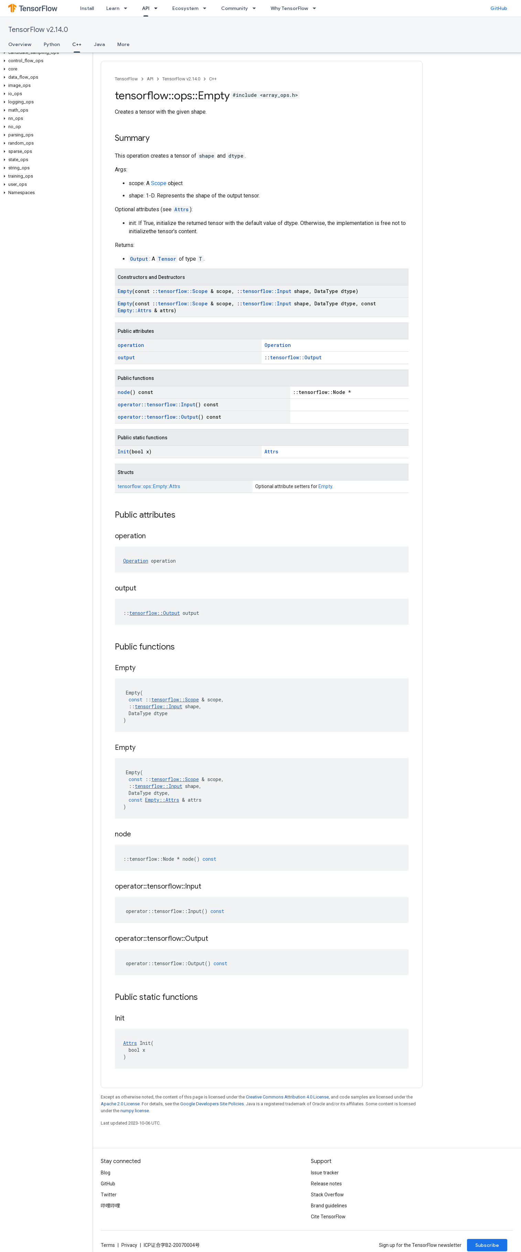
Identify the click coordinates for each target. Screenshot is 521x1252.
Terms (108, 1245)
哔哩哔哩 (110, 1205)
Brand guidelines (329, 1205)
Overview (19, 44)
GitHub (498, 8)
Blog (105, 1172)
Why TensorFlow (289, 8)
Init (123, 451)
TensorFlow (126, 78)
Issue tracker (325, 1172)
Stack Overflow (327, 1194)
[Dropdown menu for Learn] (127, 8)
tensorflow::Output (296, 357)
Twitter (109, 1194)
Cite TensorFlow (328, 1216)
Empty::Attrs (134, 310)
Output (139, 259)
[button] (45, 52)
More (123, 44)
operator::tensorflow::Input (156, 404)
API (150, 78)
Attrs (181, 209)
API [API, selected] (146, 8)
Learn (112, 8)
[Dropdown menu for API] (158, 8)
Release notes (326, 1183)
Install (87, 8)
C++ (213, 78)
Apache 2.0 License (120, 1103)
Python (52, 44)
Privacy (129, 1245)
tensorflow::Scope (183, 291)
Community (234, 8)
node (124, 392)
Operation (277, 345)
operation (131, 345)
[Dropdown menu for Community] (256, 8)
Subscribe (487, 1245)
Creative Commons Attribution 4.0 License (287, 1096)
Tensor (167, 259)
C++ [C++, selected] (77, 44)
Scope (158, 183)
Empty (125, 291)
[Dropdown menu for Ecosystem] (206, 8)
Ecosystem (185, 8)
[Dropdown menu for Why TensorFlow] (316, 8)
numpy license (134, 1110)
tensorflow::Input (266, 291)
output (126, 357)
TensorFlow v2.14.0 (38, 29)
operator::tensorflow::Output (158, 417)
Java (99, 44)
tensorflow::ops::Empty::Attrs (149, 486)
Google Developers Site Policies (212, 1103)
